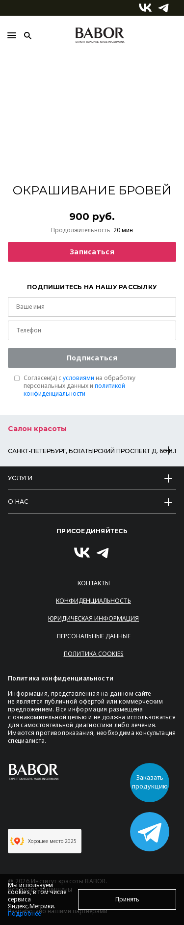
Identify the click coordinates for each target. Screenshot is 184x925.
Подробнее (24, 913)
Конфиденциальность (93, 601)
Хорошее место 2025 (43, 841)
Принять (127, 899)
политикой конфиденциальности (74, 389)
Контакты (94, 583)
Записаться (92, 251)
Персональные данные (94, 636)
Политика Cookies (94, 654)
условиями (78, 378)
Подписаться (92, 357)
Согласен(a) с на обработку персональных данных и (79, 386)
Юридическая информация (93, 618)
